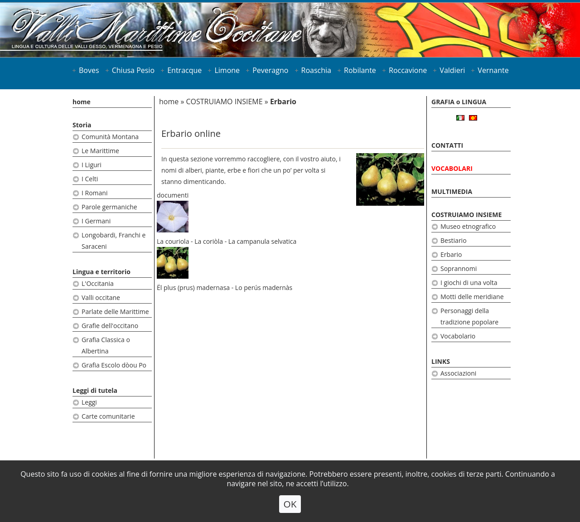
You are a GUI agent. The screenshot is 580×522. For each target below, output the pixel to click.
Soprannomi (458, 268)
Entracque (184, 70)
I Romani (94, 192)
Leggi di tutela (94, 390)
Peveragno (270, 70)
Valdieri (452, 70)
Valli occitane (101, 297)
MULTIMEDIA (451, 191)
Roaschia (316, 70)
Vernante (493, 70)
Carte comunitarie (108, 416)
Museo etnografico (468, 226)
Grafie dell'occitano (110, 325)
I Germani (96, 221)
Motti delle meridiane (472, 296)
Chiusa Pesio (133, 70)
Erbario (451, 254)
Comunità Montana (110, 136)
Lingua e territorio (101, 271)
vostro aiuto (318, 159)
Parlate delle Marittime (115, 311)
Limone (227, 70)
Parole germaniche (109, 207)
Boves (89, 70)
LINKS (440, 361)
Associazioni (458, 373)
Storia (82, 125)
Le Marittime (100, 150)
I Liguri (92, 164)
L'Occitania (98, 283)
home (81, 101)
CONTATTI (447, 145)
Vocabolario (457, 336)
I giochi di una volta (469, 282)
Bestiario (453, 240)
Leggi (89, 402)
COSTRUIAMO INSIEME (224, 101)
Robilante (360, 70)
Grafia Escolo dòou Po (114, 365)
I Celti (90, 178)
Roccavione (408, 70)
